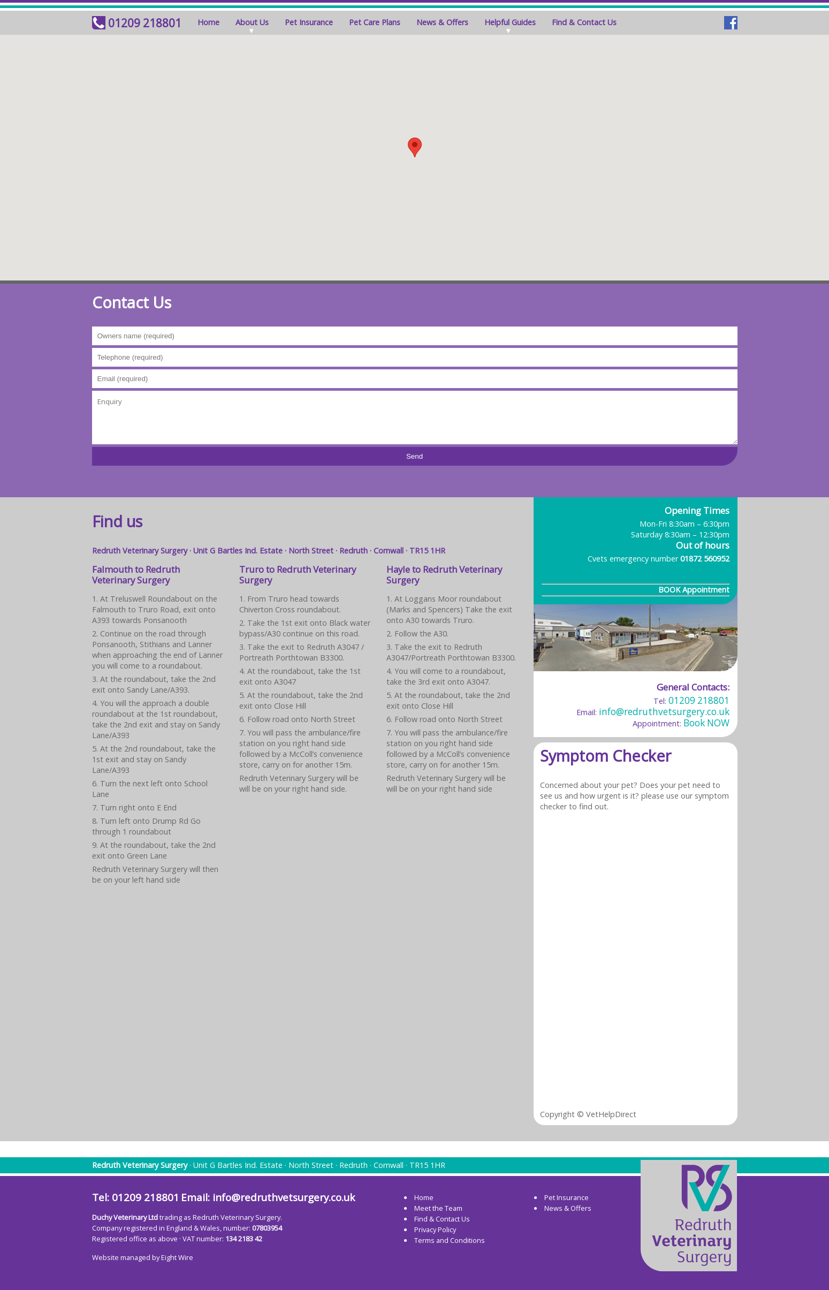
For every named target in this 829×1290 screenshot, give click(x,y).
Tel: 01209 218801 (135, 1197)
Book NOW (706, 723)
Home (208, 22)
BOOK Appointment (693, 590)
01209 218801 (144, 23)
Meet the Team (438, 1208)
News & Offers (442, 22)
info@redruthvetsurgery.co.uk (664, 711)
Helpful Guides (510, 22)
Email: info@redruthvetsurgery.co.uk (268, 1197)
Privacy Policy (435, 1229)
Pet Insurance (309, 22)
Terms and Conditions (449, 1240)
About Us (252, 22)
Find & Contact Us (584, 22)
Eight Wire (177, 1257)
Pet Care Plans (374, 22)
